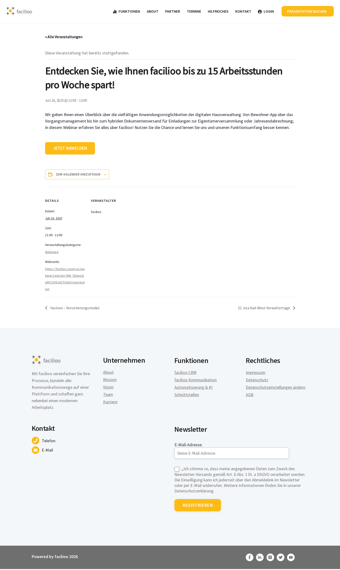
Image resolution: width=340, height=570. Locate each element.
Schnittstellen (186, 395)
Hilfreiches (217, 11)
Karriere (110, 402)
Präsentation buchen (306, 11)
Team (108, 395)
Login (265, 11)
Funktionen (126, 11)
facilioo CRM (185, 373)
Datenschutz (257, 380)
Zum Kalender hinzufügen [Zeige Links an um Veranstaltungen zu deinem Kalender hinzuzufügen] (78, 175)
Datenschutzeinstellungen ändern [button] (275, 388)
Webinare (52, 252)
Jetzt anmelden (70, 149)
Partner (172, 11)
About (152, 11)
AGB (249, 395)
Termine (193, 11)
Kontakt (243, 11)
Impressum (256, 373)
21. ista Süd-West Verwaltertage (264, 308)
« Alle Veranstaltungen (63, 37)
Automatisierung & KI (193, 388)
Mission (110, 380)
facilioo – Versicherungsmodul (74, 308)
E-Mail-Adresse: (231, 450)
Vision (108, 388)
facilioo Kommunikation (196, 380)
